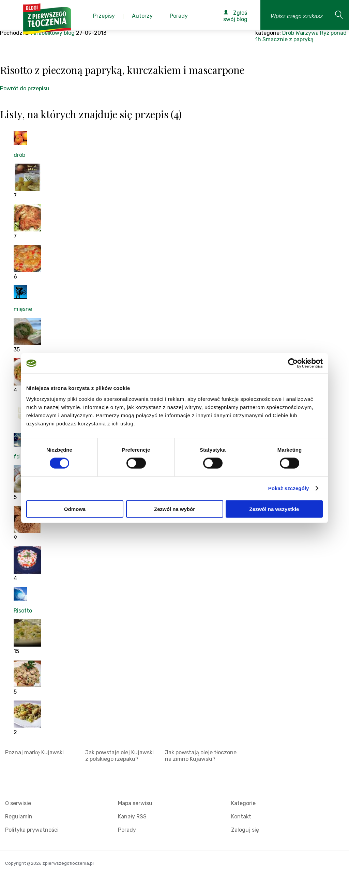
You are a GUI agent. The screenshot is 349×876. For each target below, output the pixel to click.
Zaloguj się (245, 830)
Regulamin (18, 816)
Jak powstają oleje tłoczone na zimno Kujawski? (201, 755)
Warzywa (307, 33)
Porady (127, 830)
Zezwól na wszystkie (274, 509)
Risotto (23, 610)
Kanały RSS (132, 816)
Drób (288, 33)
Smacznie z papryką (288, 39)
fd (17, 456)
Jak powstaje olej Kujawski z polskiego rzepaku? (119, 755)
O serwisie (18, 803)
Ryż (324, 33)
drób (19, 155)
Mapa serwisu (135, 803)
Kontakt (241, 816)
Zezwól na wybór (174, 509)
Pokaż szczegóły (288, 488)
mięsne (23, 309)
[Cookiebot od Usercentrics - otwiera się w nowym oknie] (293, 363)
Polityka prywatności (32, 830)
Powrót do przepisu (24, 88)
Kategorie (243, 803)
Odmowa (75, 509)
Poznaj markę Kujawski (34, 752)
